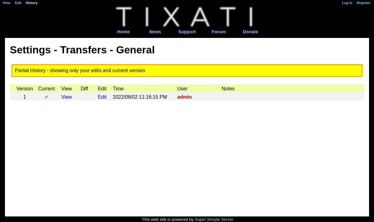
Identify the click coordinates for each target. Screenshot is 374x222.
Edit (102, 97)
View (66, 97)
